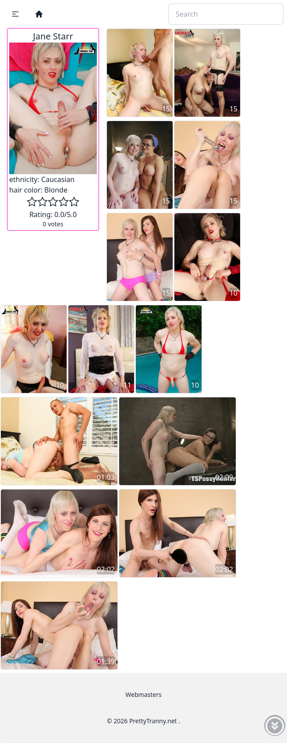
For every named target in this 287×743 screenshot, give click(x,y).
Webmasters (143, 694)
